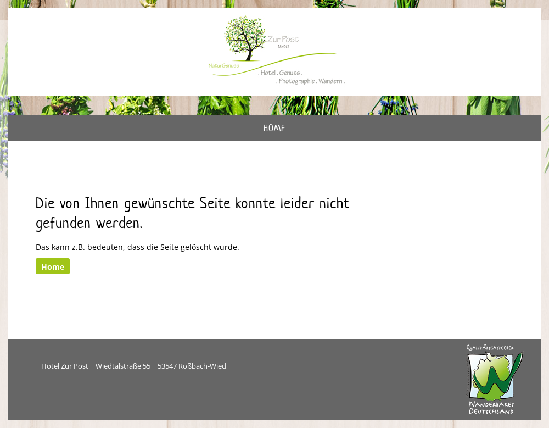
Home (275, 128)
